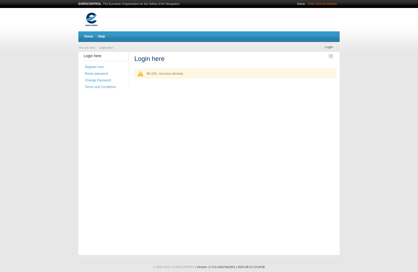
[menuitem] (105, 47)
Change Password (98, 80)
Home (301, 3)
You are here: (87, 47)
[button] (329, 47)
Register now (94, 67)
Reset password (96, 74)
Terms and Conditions (100, 87)
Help (101, 36)
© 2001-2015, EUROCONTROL (174, 267)
